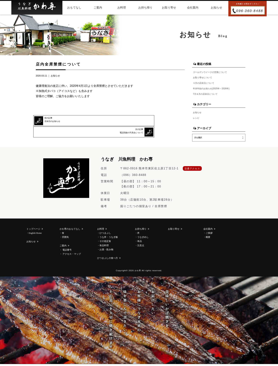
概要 (208, 239)
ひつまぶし (105, 235)
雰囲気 (65, 239)
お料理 (121, 7)
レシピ (196, 119)
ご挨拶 (209, 235)
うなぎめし (143, 239)
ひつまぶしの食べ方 (107, 260)
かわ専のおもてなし (70, 231)
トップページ (33, 231)
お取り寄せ (169, 7)
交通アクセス (192, 170)
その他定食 (105, 243)
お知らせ (216, 7)
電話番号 (67, 251)
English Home (35, 235)
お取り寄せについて (204, 78)
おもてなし (74, 7)
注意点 (140, 247)
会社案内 (192, 7)
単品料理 (104, 247)
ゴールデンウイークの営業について (213, 72)
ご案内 (98, 7)
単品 (139, 243)
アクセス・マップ (71, 256)
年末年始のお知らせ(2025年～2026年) (214, 89)
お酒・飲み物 (106, 251)
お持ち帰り (145, 7)
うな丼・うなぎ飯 (108, 239)
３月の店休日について (205, 83)
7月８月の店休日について (207, 95)
